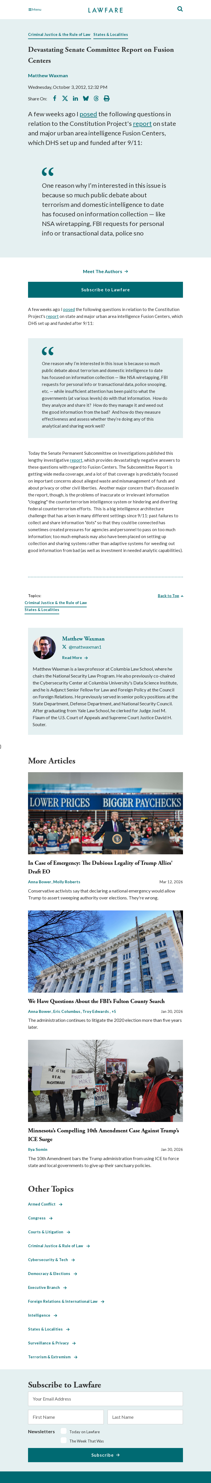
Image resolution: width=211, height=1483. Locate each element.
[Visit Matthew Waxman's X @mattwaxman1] (81, 646)
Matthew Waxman (48, 75)
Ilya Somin (37, 1149)
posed (88, 114)
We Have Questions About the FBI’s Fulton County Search (96, 1001)
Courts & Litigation (49, 1232)
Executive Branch (47, 1287)
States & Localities (110, 34)
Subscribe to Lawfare (105, 289)
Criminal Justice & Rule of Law (59, 1245)
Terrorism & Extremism (52, 1357)
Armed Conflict (45, 1204)
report (142, 123)
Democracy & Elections (52, 1273)
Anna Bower (40, 881)
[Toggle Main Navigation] (52, 10)
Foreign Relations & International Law (66, 1301)
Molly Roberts (66, 881)
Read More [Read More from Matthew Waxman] (72, 657)
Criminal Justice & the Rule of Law (59, 34)
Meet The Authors (102, 271)
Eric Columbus (67, 1011)
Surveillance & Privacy (52, 1343)
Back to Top (168, 595)
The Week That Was (86, 1441)
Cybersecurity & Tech (51, 1259)
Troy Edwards (96, 1011)
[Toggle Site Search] (180, 9)
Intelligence (42, 1315)
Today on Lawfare (84, 1431)
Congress (40, 1218)
